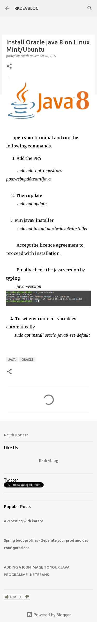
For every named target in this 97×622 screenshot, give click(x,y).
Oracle (27, 359)
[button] (9, 66)
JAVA (12, 359)
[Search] (90, 8)
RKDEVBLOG (26, 8)
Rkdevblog (48, 460)
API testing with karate (23, 521)
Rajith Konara (16, 435)
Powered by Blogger (48, 614)
